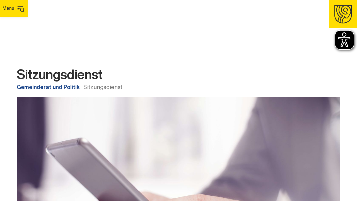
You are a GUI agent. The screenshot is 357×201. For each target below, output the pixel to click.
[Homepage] (343, 14)
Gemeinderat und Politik (48, 87)
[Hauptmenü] (14, 8)
